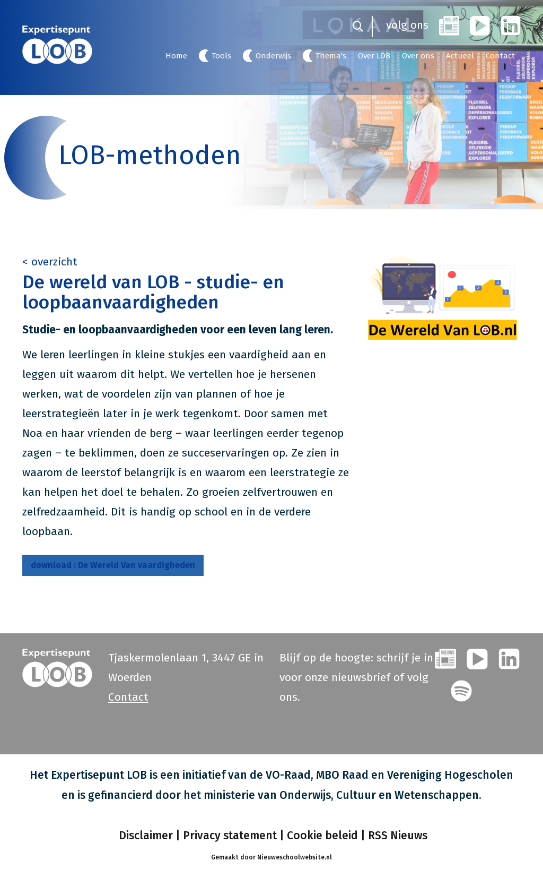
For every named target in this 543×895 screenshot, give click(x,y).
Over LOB (374, 56)
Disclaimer (144, 835)
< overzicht (49, 262)
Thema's (331, 56)
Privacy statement (230, 835)
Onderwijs (273, 56)
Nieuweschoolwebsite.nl (294, 857)
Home (176, 56)
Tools (221, 56)
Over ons (418, 56)
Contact (500, 56)
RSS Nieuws (397, 835)
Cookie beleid (322, 835)
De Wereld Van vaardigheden (113, 565)
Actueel (460, 56)
